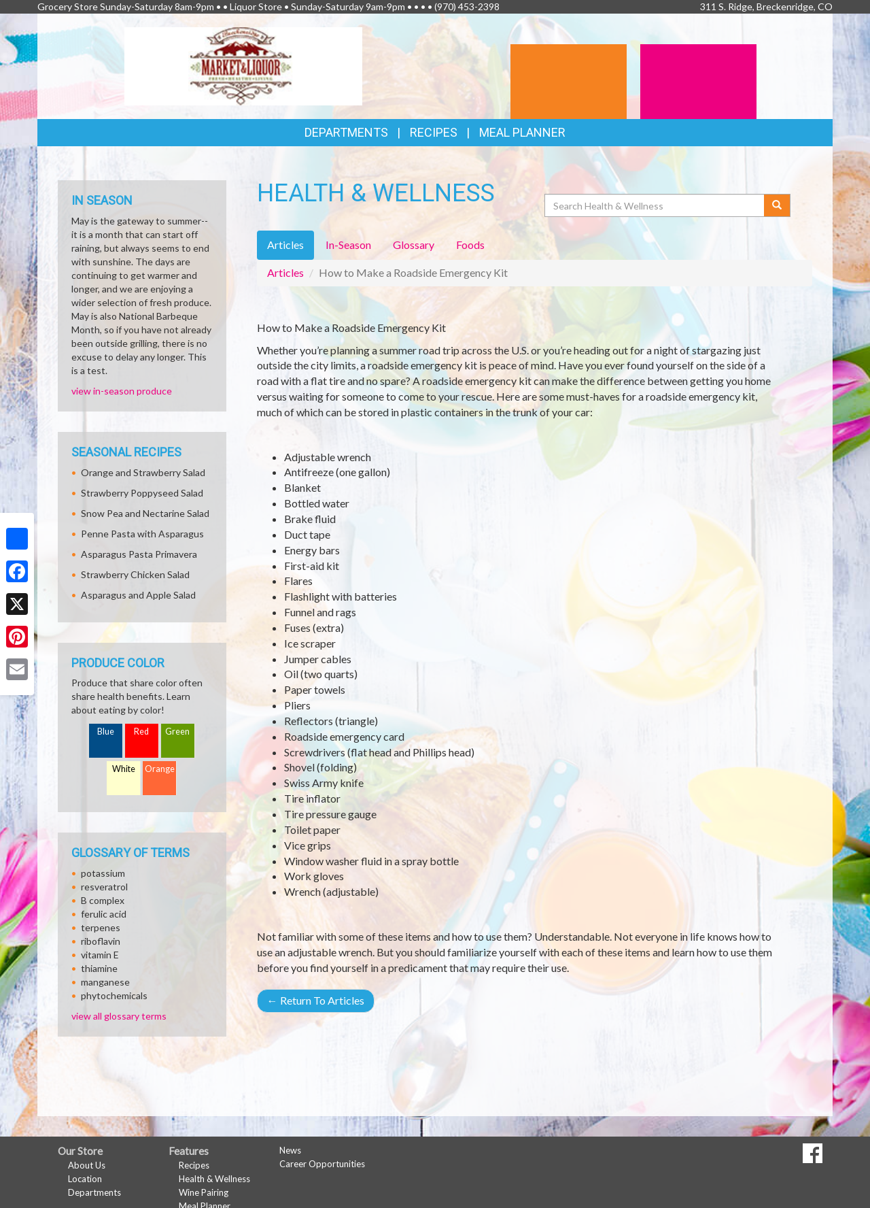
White (123, 769)
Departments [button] (346, 132)
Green (177, 731)
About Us (86, 1165)
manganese (105, 982)
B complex (102, 900)
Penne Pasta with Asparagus (142, 533)
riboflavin (100, 941)
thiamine (99, 968)
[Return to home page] (243, 65)
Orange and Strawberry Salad (143, 472)
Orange (160, 769)
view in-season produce (121, 391)
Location (85, 1178)
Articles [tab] (285, 244)
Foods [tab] (470, 244)
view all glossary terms (119, 1016)
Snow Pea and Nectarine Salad (145, 513)
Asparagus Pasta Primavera (139, 554)
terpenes (100, 927)
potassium (103, 873)
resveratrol (104, 886)
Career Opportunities (322, 1163)
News (290, 1150)
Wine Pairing (203, 1192)
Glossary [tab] (413, 244)
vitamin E (100, 954)
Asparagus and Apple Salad (138, 595)
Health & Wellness (214, 1178)
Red (141, 731)
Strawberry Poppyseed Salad (142, 493)
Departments (94, 1192)
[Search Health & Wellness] (655, 205)
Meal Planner (522, 132)
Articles (285, 272)
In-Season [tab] (348, 244)
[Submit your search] (777, 205)
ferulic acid (103, 914)
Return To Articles (315, 1000)
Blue (105, 731)
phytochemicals (114, 995)
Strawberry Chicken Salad (135, 574)
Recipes (433, 132)
